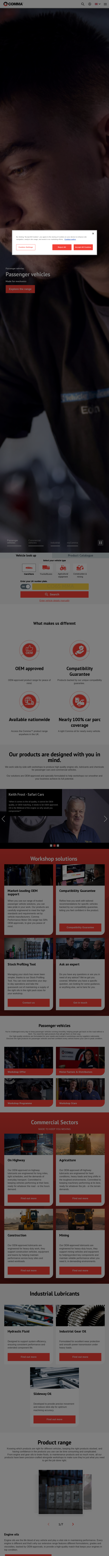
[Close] (93, 233)
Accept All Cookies (83, 247)
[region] (54, 242)
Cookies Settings (26, 247)
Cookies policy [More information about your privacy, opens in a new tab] (70, 239)
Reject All (62, 247)
